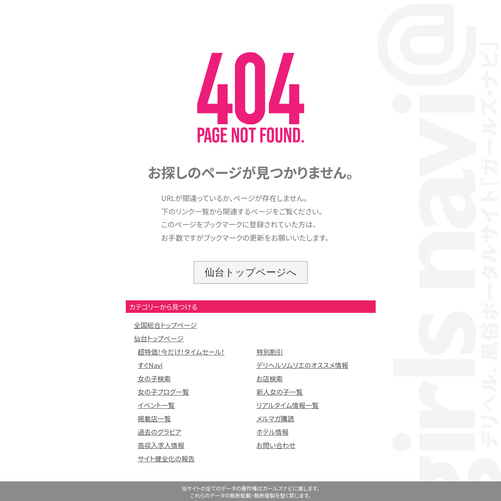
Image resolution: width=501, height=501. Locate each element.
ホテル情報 (273, 432)
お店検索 (270, 378)
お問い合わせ (276, 445)
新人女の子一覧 (280, 392)
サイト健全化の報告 (166, 458)
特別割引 (270, 352)
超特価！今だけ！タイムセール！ (181, 352)
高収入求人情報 (161, 445)
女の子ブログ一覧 (163, 392)
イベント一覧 (156, 405)
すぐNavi (150, 365)
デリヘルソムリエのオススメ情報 (303, 365)
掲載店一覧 (154, 418)
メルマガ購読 (275, 418)
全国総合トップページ (165, 325)
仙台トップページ (159, 338)
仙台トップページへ (250, 272)
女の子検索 (154, 378)
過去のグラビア (160, 432)
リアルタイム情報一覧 (288, 405)
